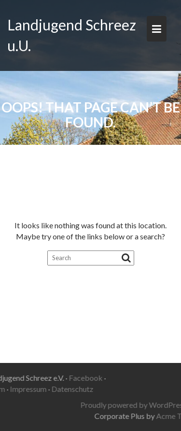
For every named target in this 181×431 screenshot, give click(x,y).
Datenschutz (59, 388)
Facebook (72, 377)
